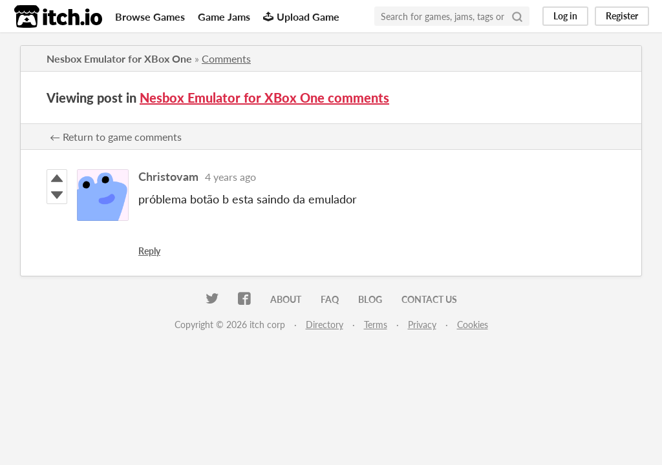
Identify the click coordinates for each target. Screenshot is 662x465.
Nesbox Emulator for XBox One (119, 58)
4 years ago (230, 176)
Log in (565, 15)
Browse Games (150, 16)
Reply (149, 250)
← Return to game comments (116, 136)
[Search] (517, 16)
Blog (370, 299)
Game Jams (224, 16)
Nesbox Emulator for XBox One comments (264, 97)
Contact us (429, 299)
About (285, 299)
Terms (375, 324)
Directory (324, 324)
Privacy (422, 324)
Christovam (168, 176)
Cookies (472, 324)
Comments (226, 58)
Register (622, 15)
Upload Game (301, 16)
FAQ (330, 299)
